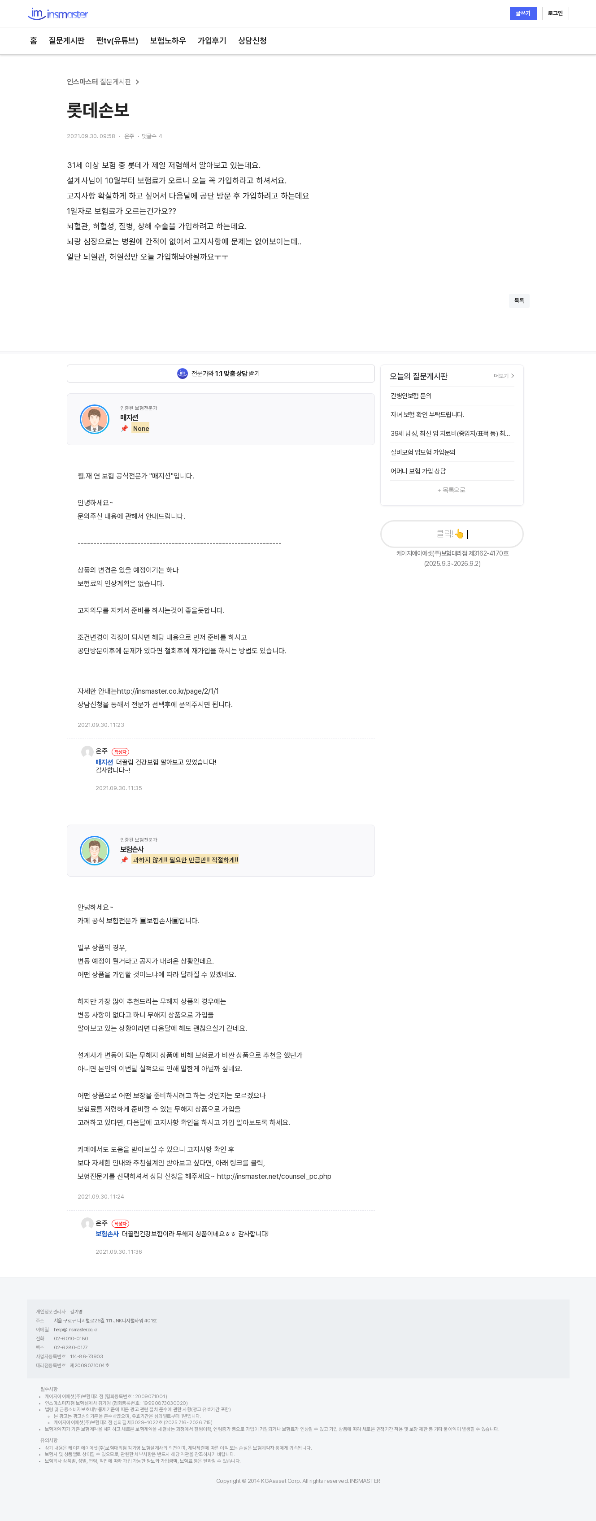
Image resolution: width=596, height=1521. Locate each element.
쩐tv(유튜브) (117, 40)
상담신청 (252, 40)
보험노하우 (168, 40)
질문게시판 (67, 40)
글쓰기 (523, 13)
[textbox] (298, 211)
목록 (519, 300)
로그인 (555, 13)
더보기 (504, 376)
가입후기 (212, 40)
